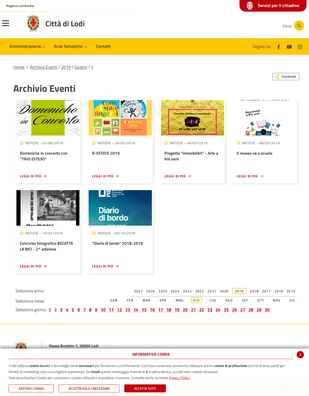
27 (242, 309)
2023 (187, 291)
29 (259, 309)
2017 (266, 291)
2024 (175, 291)
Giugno (80, 67)
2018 (254, 291)
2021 (211, 291)
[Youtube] (245, 26)
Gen (114, 300)
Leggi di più (30, 176)
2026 (150, 291)
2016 (278, 291)
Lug (213, 300)
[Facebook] (230, 26)
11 (111, 309)
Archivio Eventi (43, 67)
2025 (162, 291)
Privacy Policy (179, 378)
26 (234, 309)
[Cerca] (292, 25)
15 (144, 309)
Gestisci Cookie (31, 388)
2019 (66, 67)
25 (226, 309)
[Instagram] (259, 26)
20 (185, 309)
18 (168, 309)
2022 (199, 291)
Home (18, 67)
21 (193, 309)
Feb (130, 300)
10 (103, 309)
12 (119, 309)
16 (152, 309)
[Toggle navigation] (11, 26)
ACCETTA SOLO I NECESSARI (89, 388)
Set (245, 300)
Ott (260, 300)
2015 (291, 291)
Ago (229, 300)
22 (201, 309)
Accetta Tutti (145, 388)
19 (177, 309)
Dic (292, 300)
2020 (224, 291)
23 (209, 309)
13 (127, 309)
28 (250, 309)
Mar (147, 300)
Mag (180, 300)
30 (267, 309)
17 (160, 309)
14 (135, 309)
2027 (138, 291)
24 (218, 309)
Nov (277, 300)
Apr (163, 300)
